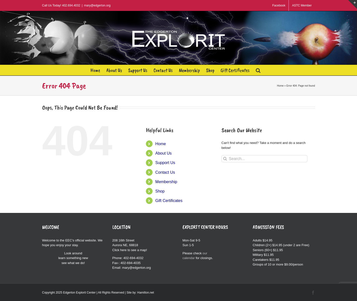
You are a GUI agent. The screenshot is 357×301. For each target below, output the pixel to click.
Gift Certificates (168, 201)
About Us (163, 153)
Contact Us (165, 172)
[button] (258, 70)
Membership (166, 182)
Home (280, 85)
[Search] (225, 158)
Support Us (165, 163)
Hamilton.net (145, 292)
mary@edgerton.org (97, 5)
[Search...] (265, 158)
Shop (159, 191)
